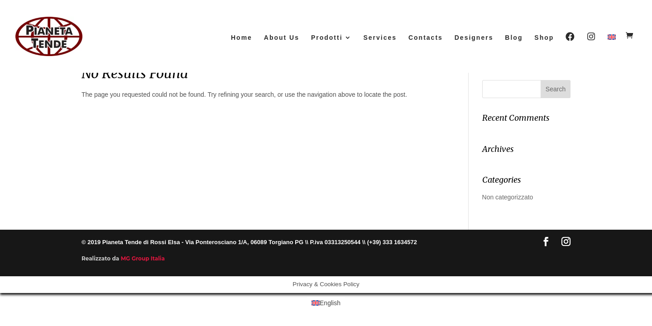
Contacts (425, 37)
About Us (281, 37)
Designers (474, 37)
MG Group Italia (143, 258)
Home (241, 37)
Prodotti (327, 37)
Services (380, 37)
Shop (544, 37)
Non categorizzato (507, 197)
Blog (514, 37)
